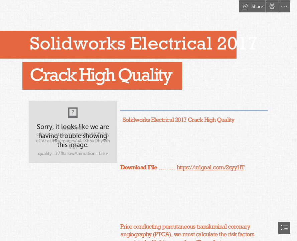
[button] (252, 6)
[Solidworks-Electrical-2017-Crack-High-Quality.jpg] (73, 131)
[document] (148, 120)
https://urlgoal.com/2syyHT (210, 167)
